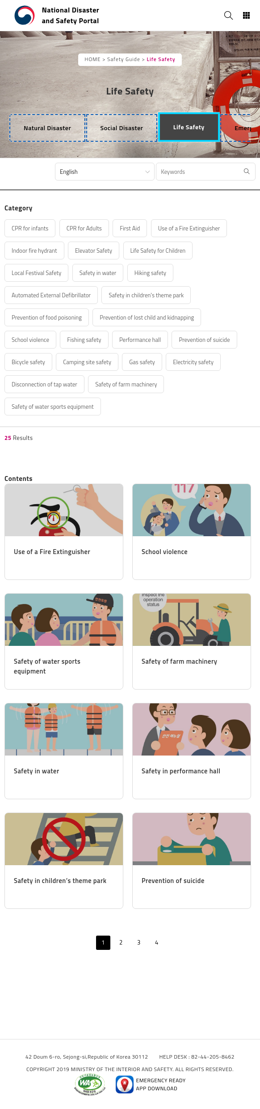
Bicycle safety (28, 361)
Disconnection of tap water (44, 384)
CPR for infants (30, 228)
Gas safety (142, 361)
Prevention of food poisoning (47, 317)
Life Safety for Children (158, 250)
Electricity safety (193, 361)
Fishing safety (84, 339)
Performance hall (140, 339)
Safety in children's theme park (146, 295)
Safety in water (98, 272)
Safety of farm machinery (126, 384)
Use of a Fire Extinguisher (189, 228)
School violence (30, 339)
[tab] (47, 128)
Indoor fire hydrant (34, 250)
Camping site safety (87, 361)
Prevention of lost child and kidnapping (147, 317)
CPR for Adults (84, 228)
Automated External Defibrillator (51, 295)
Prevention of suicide (204, 339)
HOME (93, 59)
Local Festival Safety (36, 272)
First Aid (130, 228)
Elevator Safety (93, 250)
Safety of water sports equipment (53, 406)
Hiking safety (150, 272)
